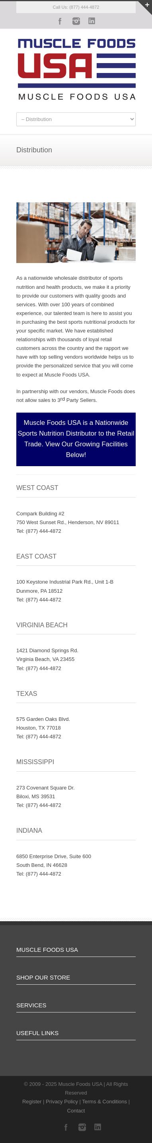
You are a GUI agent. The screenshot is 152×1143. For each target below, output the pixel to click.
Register (31, 1102)
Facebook (60, 21)
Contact (76, 1111)
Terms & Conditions (104, 1102)
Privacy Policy (62, 1102)
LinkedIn (92, 21)
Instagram (76, 21)
